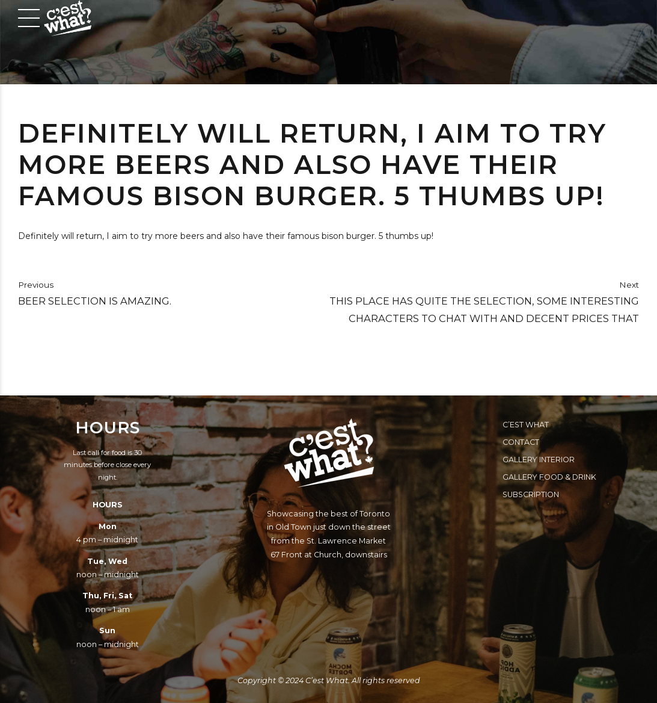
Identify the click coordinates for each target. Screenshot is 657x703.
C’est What (526, 424)
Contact (521, 442)
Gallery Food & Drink (549, 477)
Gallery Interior (539, 459)
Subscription (531, 494)
